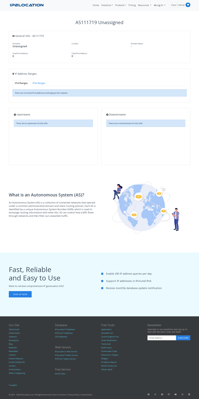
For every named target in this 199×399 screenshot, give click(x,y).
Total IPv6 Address (79, 53)
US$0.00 (181, 5)
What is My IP (106, 369)
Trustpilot (13, 385)
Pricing (132, 5)
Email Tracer (106, 347)
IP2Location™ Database (65, 329)
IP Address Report (109, 362)
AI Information (15, 369)
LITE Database (61, 336)
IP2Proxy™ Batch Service (65, 359)
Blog (10, 344)
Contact (12, 366)
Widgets (104, 358)
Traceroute (106, 344)
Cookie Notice (86, 394)
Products (119, 5)
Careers (12, 355)
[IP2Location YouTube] (175, 394)
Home (96, 5)
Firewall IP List (107, 333)
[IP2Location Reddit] (162, 394)
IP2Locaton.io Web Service (66, 351)
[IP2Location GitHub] (169, 394)
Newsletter (13, 351)
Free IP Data (60, 373)
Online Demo (14, 333)
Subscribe (183, 338)
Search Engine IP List (110, 336)
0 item (173, 5)
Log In (158, 5)
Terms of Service (59, 394)
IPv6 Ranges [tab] (38, 83)
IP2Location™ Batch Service (66, 355)
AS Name (16, 43)
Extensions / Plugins (109, 355)
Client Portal (14, 329)
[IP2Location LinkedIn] (189, 394)
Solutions (106, 5)
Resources (144, 5)
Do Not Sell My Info (17, 362)
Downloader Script (109, 351)
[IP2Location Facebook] (148, 394)
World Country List (109, 366)
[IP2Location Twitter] (155, 394)
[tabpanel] (99, 93)
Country (75, 43)
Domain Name (137, 43)
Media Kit (13, 347)
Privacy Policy (73, 394)
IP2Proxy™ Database (64, 333)
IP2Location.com (27, 394)
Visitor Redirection (109, 340)
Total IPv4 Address (20, 53)
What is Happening (17, 373)
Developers (14, 340)
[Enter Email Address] (161, 337)
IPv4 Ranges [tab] (21, 83)
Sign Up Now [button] (20, 294)
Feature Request (16, 358)
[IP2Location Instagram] (182, 394)
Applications (106, 329)
